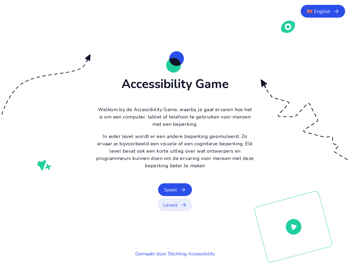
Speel (170, 190)
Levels (170, 205)
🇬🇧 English (318, 11)
